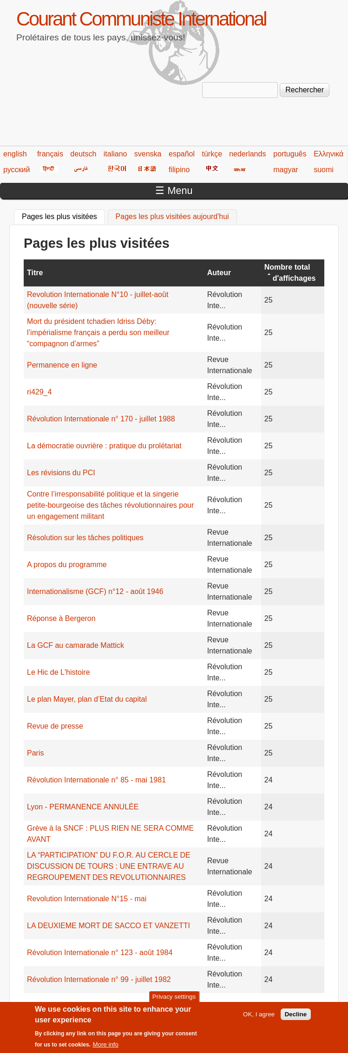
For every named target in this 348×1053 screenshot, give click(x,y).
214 (229, 1005)
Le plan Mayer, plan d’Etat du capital (87, 699)
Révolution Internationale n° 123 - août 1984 (99, 952)
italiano (115, 154)
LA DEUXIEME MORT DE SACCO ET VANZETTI (108, 926)
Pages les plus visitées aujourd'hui (172, 216)
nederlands (247, 154)
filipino (179, 170)
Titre (35, 273)
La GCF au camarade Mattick (75, 645)
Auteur (219, 273)
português (289, 154)
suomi (324, 170)
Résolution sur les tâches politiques (85, 538)
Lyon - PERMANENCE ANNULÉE (82, 807)
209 (139, 1005)
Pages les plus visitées (63, 215)
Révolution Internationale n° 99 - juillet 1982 (99, 979)
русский (16, 170)
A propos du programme (67, 564)
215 (247, 1005)
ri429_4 (39, 392)
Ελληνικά (328, 154)
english (15, 154)
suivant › (302, 1005)
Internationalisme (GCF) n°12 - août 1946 (95, 591)
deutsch (83, 154)
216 (265, 1005)
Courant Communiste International (141, 19)
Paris (35, 753)
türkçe (212, 154)
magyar (285, 170)
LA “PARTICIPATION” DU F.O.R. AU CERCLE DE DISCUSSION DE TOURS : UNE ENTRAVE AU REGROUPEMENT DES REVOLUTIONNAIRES (108, 866)
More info (105, 1049)
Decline (296, 1018)
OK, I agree (259, 1018)
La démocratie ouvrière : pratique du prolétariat (104, 446)
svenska (148, 154)
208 (121, 1005)
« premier (39, 1005)
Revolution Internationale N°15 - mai (86, 899)
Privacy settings (174, 1001)
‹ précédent (79, 1005)
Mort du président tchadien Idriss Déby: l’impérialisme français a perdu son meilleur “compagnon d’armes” (98, 332)
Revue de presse (55, 726)
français (50, 154)
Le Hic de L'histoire (58, 672)
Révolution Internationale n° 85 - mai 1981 (96, 780)
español (182, 154)
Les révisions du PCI (61, 473)
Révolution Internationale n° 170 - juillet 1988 (101, 419)
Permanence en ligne (62, 365)
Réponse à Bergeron (61, 618)
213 (211, 1005)
